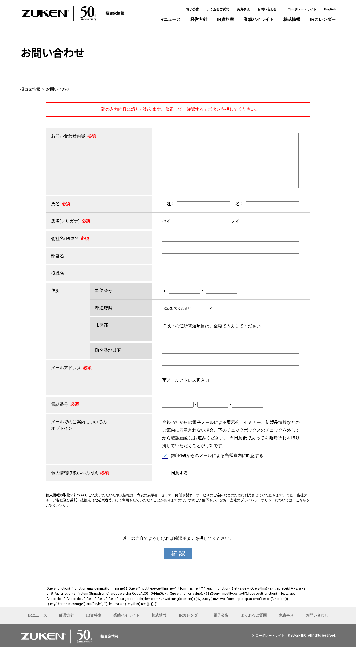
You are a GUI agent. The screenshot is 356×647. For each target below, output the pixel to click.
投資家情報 (30, 89)
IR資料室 (225, 19)
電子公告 (192, 9)
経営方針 (198, 19)
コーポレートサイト (302, 9)
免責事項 (243, 9)
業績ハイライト (259, 19)
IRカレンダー (323, 19)
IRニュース (170, 19)
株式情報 (291, 19)
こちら (301, 500)
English (330, 9)
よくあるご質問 (218, 9)
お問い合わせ (267, 9)
